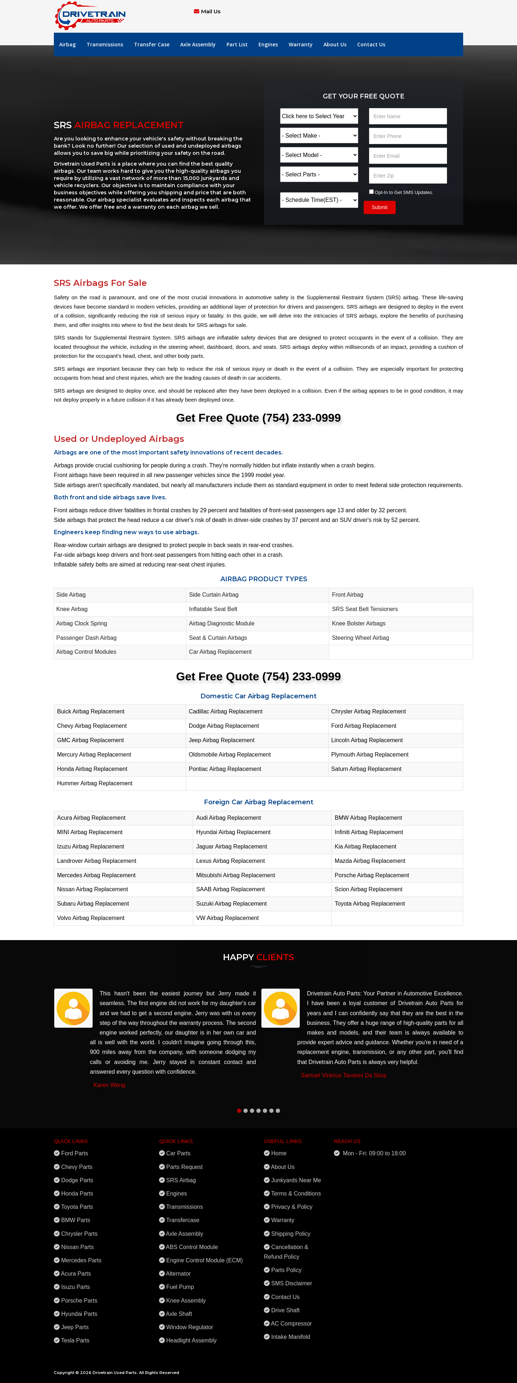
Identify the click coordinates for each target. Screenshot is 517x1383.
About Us (334, 44)
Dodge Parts (77, 1176)
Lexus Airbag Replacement (230, 861)
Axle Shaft (179, 1309)
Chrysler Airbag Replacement (368, 711)
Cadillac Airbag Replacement (225, 711)
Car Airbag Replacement (217, 652)
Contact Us (371, 44)
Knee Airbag (68, 609)
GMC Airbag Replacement (90, 740)
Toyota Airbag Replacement (370, 904)
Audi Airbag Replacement (228, 818)
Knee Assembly (186, 1296)
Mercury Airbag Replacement (94, 754)
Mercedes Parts (81, 1256)
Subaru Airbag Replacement (93, 904)
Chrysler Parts (79, 1229)
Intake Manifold (290, 1332)
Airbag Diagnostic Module (218, 623)
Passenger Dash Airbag (83, 638)
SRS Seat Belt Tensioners (362, 609)
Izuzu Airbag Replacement (90, 846)
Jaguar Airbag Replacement (231, 846)
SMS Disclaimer (291, 1279)
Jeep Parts (74, 1323)
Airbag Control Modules (83, 652)
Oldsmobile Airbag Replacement (230, 754)
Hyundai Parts (79, 1309)
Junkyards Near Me (296, 1176)
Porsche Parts (79, 1296)
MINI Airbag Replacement (89, 832)
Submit (380, 207)
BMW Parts (75, 1216)
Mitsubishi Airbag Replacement (235, 875)
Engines (268, 44)
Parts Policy (286, 1266)
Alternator (178, 1270)
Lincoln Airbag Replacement (367, 740)
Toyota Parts (77, 1203)
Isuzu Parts (75, 1283)
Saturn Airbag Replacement (366, 769)
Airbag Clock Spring (78, 623)
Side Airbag (68, 595)
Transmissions (105, 44)
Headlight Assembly (191, 1336)
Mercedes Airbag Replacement (96, 875)
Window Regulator (189, 1323)
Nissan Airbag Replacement (92, 889)
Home (279, 1149)
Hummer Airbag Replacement (94, 783)
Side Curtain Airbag (211, 595)
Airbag (67, 44)
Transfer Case (151, 44)
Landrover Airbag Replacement (96, 861)
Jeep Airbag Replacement (222, 740)
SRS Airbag (181, 1176)
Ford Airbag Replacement (363, 726)
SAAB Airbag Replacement (230, 889)
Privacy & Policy (291, 1203)
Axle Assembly (198, 44)
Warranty (301, 44)
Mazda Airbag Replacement (370, 861)
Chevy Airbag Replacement (92, 726)
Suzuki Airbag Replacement (231, 904)
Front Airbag (344, 595)
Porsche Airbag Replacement (372, 875)
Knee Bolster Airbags (355, 623)
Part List (237, 44)
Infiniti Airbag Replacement (369, 832)
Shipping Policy (290, 1229)
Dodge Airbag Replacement (224, 726)
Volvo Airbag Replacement (91, 918)
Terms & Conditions (296, 1189)
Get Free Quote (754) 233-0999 (258, 417)
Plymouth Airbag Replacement (370, 754)
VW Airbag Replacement (227, 918)
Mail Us (210, 11)
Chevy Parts (76, 1163)
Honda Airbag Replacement (92, 769)
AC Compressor (291, 1319)
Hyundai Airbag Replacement (233, 832)
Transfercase (183, 1216)
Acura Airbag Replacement (91, 818)
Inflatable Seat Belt (210, 609)
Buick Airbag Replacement (91, 711)
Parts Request (184, 1163)
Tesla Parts (75, 1336)
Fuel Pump (180, 1283)
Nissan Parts (77, 1243)
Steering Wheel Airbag (357, 638)
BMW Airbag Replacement (368, 818)
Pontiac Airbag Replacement (225, 769)
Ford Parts (74, 1149)
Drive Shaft (285, 1306)
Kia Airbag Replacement (365, 846)
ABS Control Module (192, 1243)
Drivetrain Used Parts (115, 1372)
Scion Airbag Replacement (368, 889)
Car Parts (178, 1149)
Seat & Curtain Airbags (215, 638)
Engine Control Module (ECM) (204, 1256)
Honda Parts (77, 1189)
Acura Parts (76, 1270)
